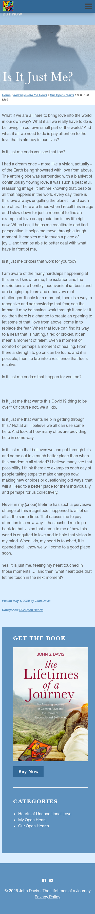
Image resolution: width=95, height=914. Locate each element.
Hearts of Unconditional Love (44, 813)
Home (6, 95)
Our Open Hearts (62, 95)
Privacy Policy (47, 896)
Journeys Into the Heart (30, 95)
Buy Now (12, 15)
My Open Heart (32, 819)
